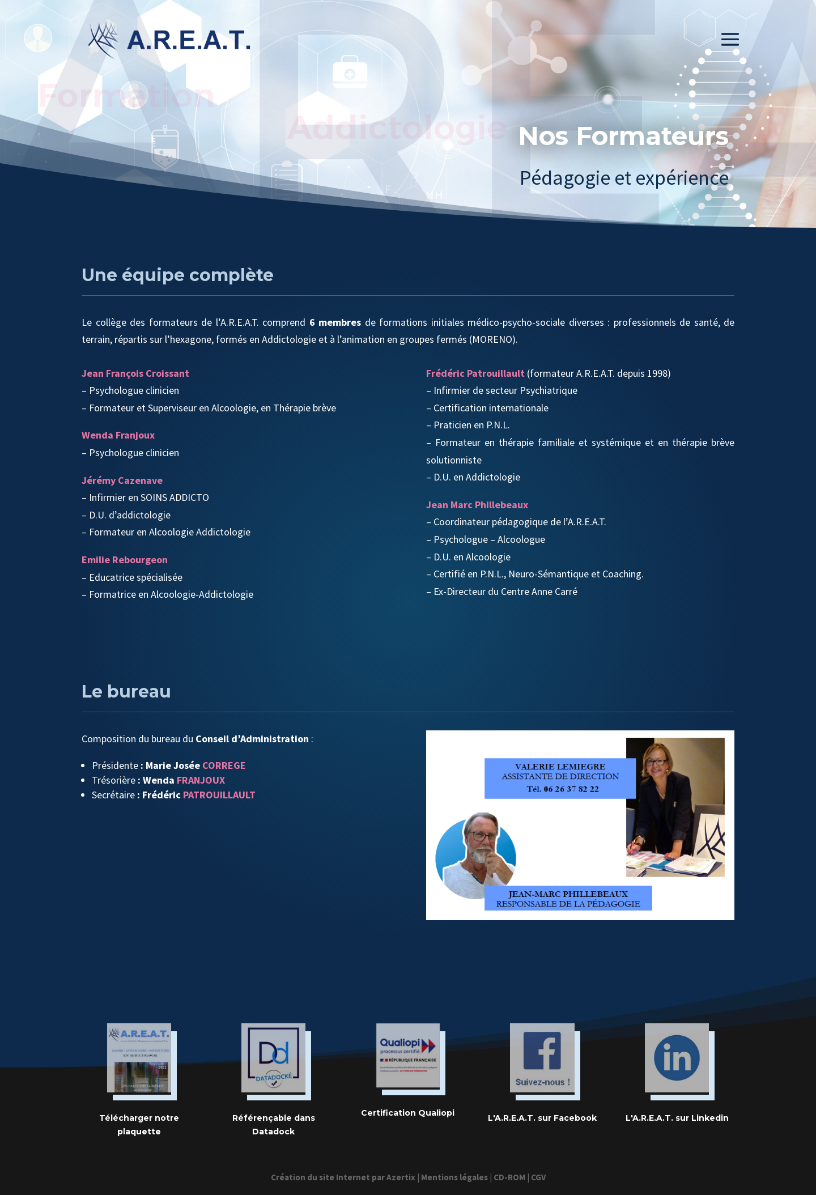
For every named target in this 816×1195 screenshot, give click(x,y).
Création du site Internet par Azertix (343, 1177)
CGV (538, 1177)
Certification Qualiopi (407, 1113)
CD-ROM (509, 1177)
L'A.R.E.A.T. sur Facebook (542, 1118)
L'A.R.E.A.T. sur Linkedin (677, 1118)
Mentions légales (454, 1177)
